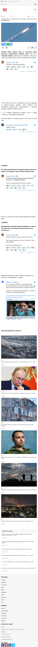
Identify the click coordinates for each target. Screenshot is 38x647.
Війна (2, 589)
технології (3, 618)
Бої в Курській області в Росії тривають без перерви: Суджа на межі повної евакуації (18, 568)
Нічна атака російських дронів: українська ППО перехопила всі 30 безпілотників (18, 489)
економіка (3, 582)
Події (2, 599)
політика (3, 579)
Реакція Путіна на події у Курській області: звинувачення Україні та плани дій (18, 393)
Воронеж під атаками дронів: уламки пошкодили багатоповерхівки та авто (17, 521)
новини (3, 608)
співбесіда (3, 613)
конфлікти (3, 592)
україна (3, 620)
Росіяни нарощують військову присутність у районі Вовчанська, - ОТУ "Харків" (18, 361)
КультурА (3, 597)
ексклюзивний (4, 610)
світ (2, 602)
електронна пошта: (6, 636)
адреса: (3, 627)
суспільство (4, 584)
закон (2, 587)
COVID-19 (3, 615)
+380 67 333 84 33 (5, 634)
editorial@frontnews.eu (6, 639)
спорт (2, 594)
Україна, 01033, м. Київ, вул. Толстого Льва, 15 (12, 629)
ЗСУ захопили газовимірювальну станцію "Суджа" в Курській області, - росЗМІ (17, 561)
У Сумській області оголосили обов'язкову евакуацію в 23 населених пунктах (16, 549)
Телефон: (3, 631)
